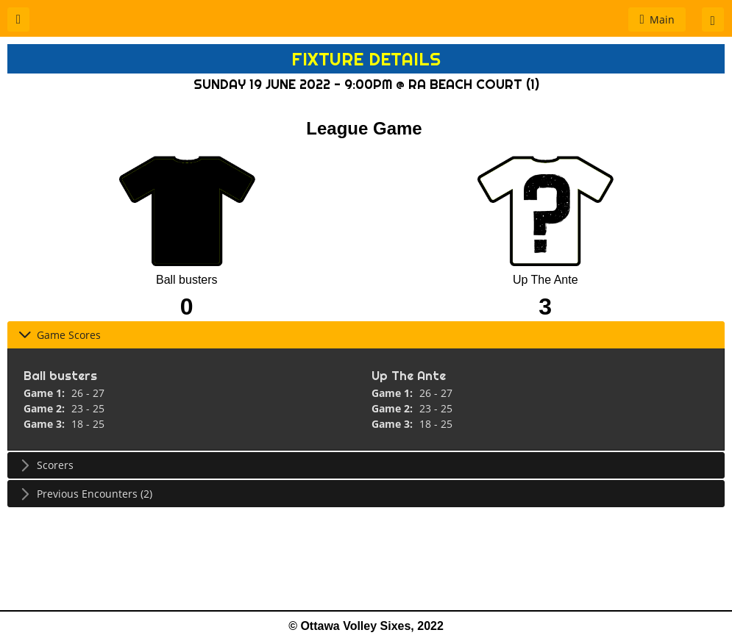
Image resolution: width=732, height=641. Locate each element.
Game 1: (46, 393)
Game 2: (46, 408)
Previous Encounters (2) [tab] (85, 494)
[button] (18, 19)
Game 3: (46, 424)
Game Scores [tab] (59, 335)
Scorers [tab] (46, 465)
